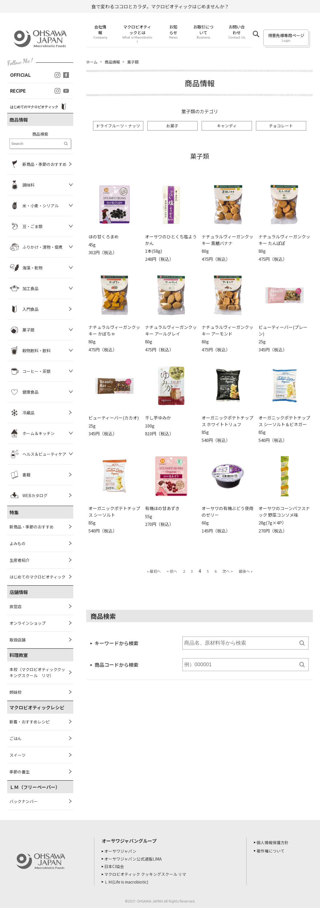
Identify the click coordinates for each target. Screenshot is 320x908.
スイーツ (17, 755)
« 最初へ (154, 571)
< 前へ (172, 571)
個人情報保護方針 (273, 842)
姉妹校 (15, 692)
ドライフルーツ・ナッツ (118, 126)
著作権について (271, 851)
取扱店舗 (17, 640)
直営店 (15, 606)
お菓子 (172, 126)
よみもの (17, 543)
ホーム (92, 62)
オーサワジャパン (121, 851)
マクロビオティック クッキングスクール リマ (146, 873)
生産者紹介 (19, 560)
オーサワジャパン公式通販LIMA (134, 859)
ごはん (15, 738)
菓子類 (135, 62)
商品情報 (114, 62)
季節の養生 (19, 772)
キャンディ (227, 126)
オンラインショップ (27, 623)
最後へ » (245, 571)
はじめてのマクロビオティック (37, 577)
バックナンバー (23, 801)
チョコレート (281, 126)
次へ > (227, 571)
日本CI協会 (115, 866)
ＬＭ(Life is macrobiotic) (128, 881)
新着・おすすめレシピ (29, 722)
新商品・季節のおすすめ (31, 527)
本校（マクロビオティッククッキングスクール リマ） (37, 672)
